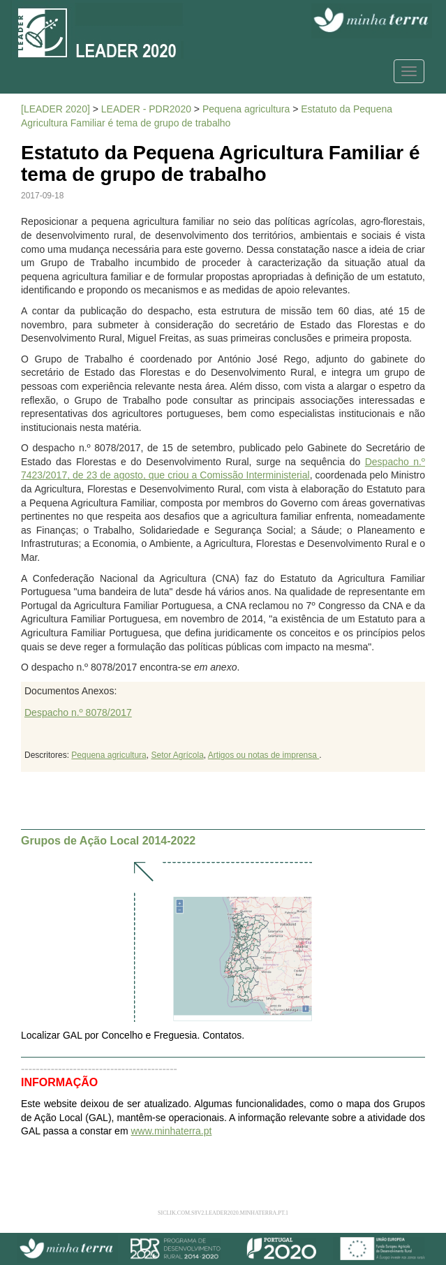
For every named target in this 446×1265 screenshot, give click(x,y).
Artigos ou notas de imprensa (263, 755)
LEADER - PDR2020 (146, 109)
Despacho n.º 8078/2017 (78, 712)
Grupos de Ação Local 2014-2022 (108, 841)
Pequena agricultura (246, 109)
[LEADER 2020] (55, 109)
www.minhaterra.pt (171, 1130)
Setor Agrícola (177, 755)
